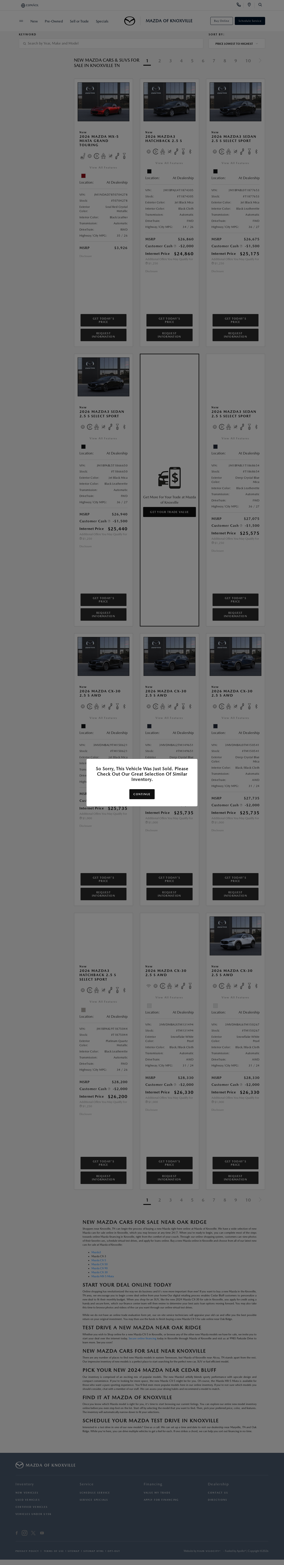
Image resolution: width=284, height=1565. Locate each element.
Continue (141, 794)
